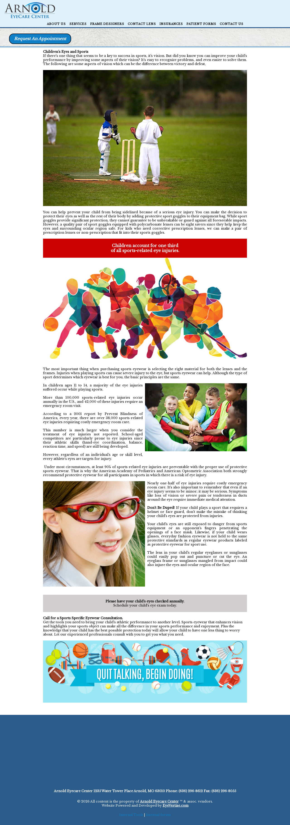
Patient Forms (201, 24)
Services (78, 24)
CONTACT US (231, 24)
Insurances (171, 24)
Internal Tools (131, 815)
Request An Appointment (40, 38)
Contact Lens (142, 24)
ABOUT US (56, 24)
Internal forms (158, 815)
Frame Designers (107, 24)
